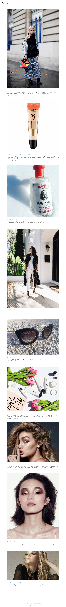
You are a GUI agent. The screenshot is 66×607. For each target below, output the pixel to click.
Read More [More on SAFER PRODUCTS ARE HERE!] (57, 418)
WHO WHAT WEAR (12, 309)
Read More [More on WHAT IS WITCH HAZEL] (57, 224)
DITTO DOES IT (11, 357)
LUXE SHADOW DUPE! (13, 541)
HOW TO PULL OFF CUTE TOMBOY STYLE (18, 90)
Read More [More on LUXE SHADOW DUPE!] (57, 546)
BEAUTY (15, 160)
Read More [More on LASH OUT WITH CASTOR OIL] (57, 587)
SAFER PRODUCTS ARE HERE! (14, 413)
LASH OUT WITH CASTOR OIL (14, 582)
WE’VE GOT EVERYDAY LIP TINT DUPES (17, 464)
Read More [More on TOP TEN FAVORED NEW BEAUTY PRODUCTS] (57, 160)
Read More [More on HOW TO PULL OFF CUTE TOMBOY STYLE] (57, 95)
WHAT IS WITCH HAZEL (13, 219)
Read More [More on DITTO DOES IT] (57, 362)
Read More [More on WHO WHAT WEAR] (57, 315)
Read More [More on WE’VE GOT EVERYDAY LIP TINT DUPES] (57, 469)
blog (17, 160)
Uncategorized (21, 418)
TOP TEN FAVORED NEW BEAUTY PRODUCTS (18, 154)
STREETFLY (15, 95)
